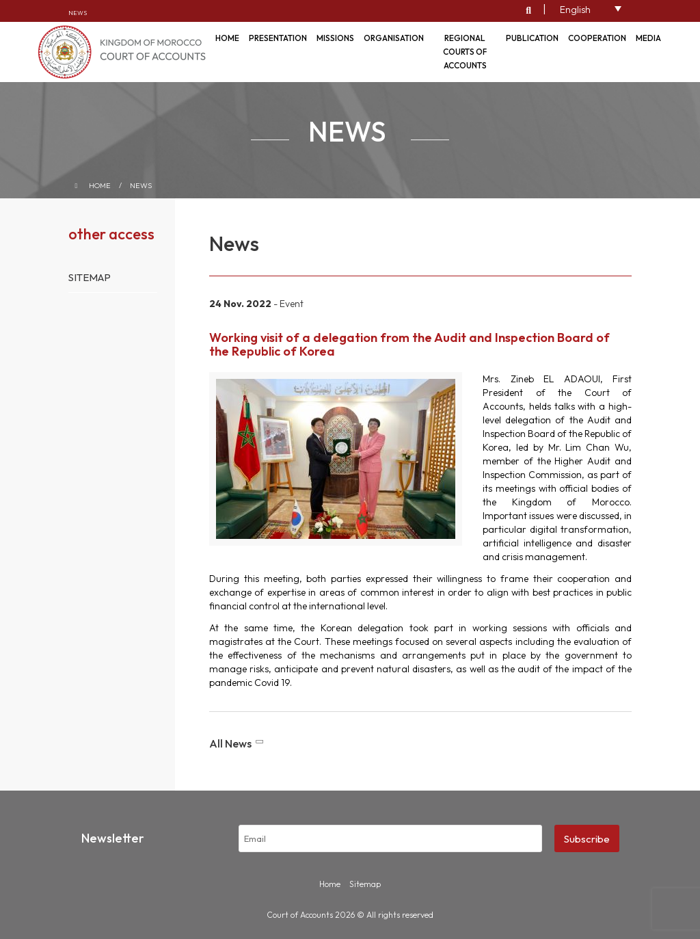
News (77, 12)
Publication (532, 38)
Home (100, 185)
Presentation (278, 38)
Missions (335, 38)
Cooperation (597, 38)
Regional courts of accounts (465, 51)
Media (648, 38)
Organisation (394, 38)
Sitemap (89, 277)
